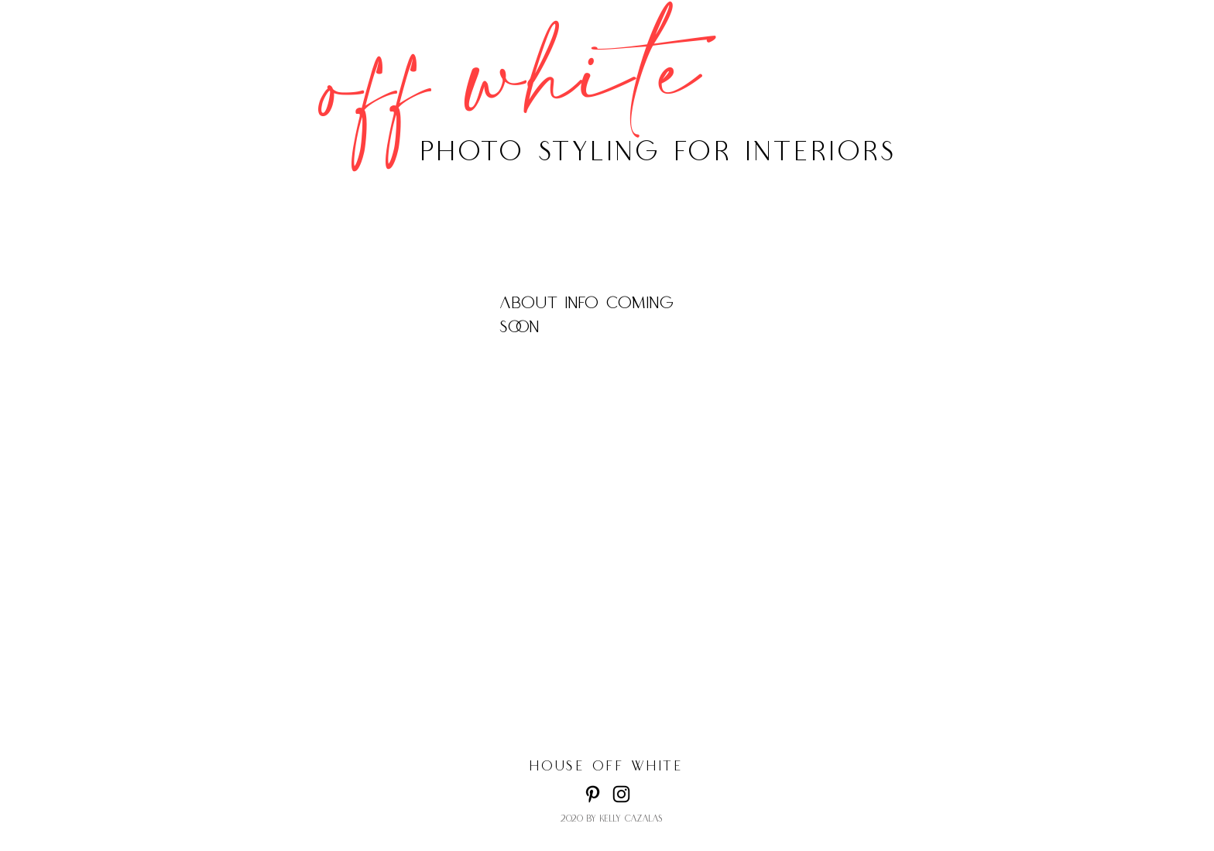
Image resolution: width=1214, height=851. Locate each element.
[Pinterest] (592, 794)
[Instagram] (621, 794)
